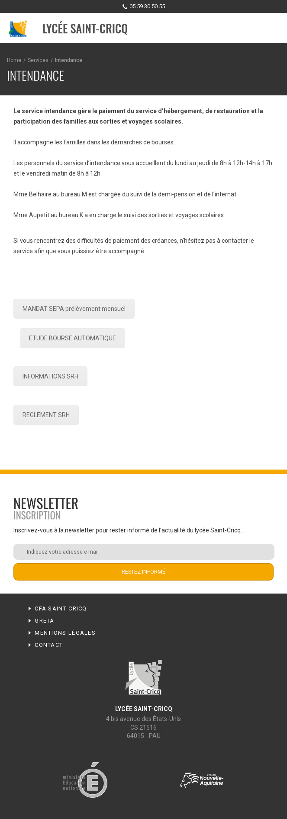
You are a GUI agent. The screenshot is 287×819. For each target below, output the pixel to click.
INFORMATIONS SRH (50, 376)
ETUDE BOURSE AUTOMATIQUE (72, 338)
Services (38, 60)
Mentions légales (65, 633)
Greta (45, 620)
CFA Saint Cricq (61, 608)
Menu (272, 28)
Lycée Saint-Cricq (85, 28)
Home (14, 60)
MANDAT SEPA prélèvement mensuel (74, 308)
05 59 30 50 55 (147, 6)
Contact (49, 645)
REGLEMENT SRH (46, 414)
